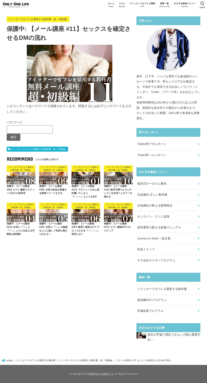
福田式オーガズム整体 (152, 183)
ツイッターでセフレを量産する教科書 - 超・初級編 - (38, 19)
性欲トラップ (146, 249)
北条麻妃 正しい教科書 (152, 194)
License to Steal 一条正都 (154, 238)
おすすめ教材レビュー (184, 5)
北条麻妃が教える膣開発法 (154, 205)
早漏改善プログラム (150, 310)
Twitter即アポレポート (151, 144)
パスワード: (30, 127)
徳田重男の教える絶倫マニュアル (159, 227)
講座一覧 (164, 5)
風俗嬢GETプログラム (152, 299)
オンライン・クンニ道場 (153, 216)
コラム (122, 5)
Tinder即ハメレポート (151, 155)
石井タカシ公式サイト (101, 373)
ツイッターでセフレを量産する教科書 (162, 288)
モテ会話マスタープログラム (156, 260)
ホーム (111, 5)
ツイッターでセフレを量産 (142, 5)
